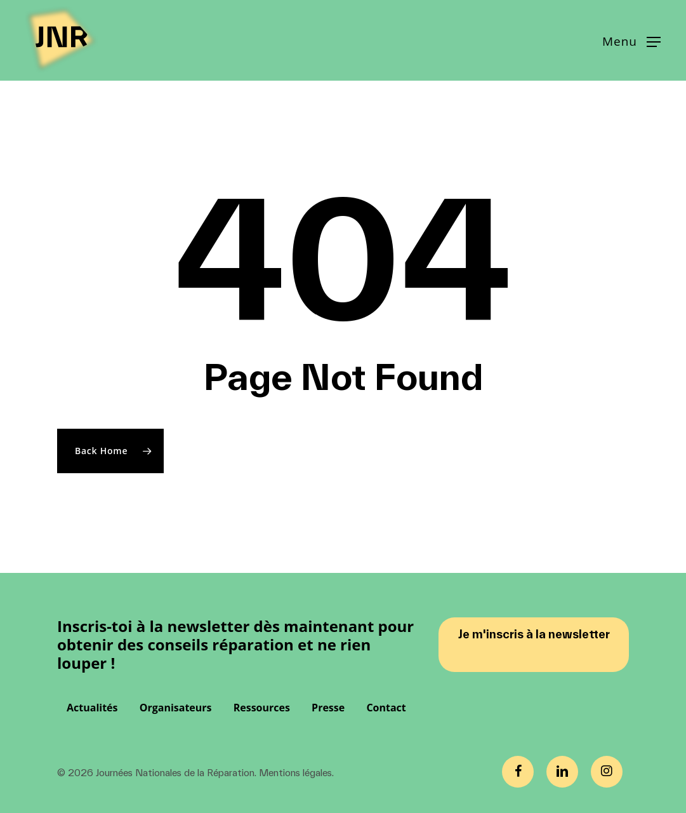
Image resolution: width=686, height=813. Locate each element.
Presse (328, 708)
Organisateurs (176, 708)
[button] (631, 41)
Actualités (92, 708)
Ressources (262, 708)
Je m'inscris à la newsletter (534, 634)
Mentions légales (295, 772)
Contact (386, 708)
